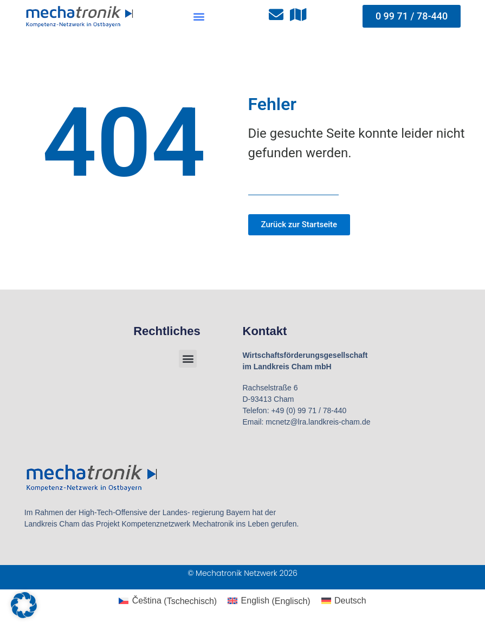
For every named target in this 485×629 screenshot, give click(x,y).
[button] (199, 16)
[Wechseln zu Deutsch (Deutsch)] (344, 601)
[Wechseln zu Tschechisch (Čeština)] (167, 601)
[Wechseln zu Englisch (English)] (268, 601)
